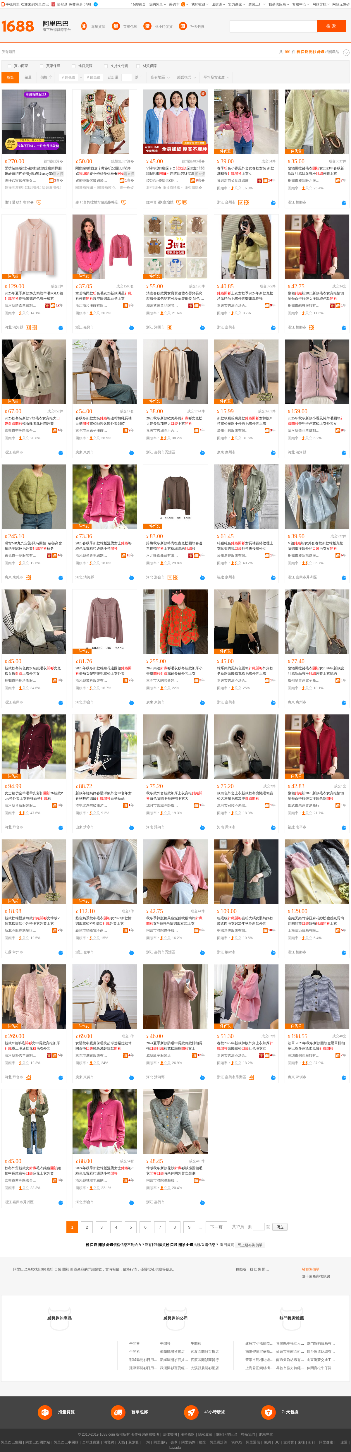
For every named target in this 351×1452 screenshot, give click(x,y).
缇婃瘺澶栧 (51, 188)
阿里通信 (253, 1442)
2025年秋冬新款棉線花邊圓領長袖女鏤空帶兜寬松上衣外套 (103, 671)
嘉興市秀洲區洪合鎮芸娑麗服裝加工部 (21, 430)
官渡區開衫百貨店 (205, 1352)
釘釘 (311, 1442)
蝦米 (202, 1442)
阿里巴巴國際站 (37, 1442)
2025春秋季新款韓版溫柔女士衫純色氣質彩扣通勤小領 (103, 546)
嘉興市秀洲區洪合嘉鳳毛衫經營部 (233, 680)
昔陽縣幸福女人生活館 (293, 1343)
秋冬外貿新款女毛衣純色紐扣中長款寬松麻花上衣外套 (33, 1170)
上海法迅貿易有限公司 (304, 930)
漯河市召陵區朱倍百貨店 (233, 805)
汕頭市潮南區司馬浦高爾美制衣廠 (302, 1352)
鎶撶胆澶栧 (14, 188)
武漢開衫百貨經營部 (176, 1368)
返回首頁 (227, 1245)
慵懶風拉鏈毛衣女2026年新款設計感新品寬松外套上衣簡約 (316, 671)
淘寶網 (109, 1442)
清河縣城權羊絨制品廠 (91, 1180)
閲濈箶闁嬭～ (86, 188)
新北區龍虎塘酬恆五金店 (21, 930)
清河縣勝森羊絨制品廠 (21, 306)
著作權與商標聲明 (145, 1434)
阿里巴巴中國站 (66, 1442)
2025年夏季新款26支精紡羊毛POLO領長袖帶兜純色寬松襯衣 (34, 296)
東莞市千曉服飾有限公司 (21, 555)
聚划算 (133, 1442)
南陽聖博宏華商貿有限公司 (266, 1352)
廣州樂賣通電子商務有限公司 (304, 680)
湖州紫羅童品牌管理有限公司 (162, 306)
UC (277, 1442)
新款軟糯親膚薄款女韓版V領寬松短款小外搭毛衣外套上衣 (244, 421)
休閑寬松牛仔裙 (319, 1368)
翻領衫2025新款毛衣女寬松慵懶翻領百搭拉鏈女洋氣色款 (316, 795)
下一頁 (216, 1227)
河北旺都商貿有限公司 (162, 555)
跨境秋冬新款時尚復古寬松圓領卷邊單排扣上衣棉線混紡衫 (174, 546)
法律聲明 (170, 1434)
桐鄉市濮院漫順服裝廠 (162, 1180)
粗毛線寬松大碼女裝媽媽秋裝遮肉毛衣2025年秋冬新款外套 (245, 920)
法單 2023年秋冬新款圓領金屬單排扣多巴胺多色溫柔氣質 (316, 1045)
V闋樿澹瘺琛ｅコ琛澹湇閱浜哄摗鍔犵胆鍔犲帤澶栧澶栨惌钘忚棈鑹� (175, 171)
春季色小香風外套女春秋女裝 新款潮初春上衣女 (245, 171)
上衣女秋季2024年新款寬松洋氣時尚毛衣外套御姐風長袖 (245, 296)
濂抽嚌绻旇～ (173, 188)
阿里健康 (326, 1442)
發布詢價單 (310, 1269)
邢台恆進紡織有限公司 (324, 1352)
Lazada (175, 1448)
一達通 (342, 1442)
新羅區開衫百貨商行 (176, 1360)
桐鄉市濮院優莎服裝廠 (162, 930)
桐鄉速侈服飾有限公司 (233, 930)
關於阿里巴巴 (226, 1434)
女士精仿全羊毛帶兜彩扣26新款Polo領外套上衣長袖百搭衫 (34, 795)
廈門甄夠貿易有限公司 (324, 1343)
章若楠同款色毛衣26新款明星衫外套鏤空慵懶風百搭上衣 (103, 296)
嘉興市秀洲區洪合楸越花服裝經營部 (162, 430)
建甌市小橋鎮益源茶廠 (263, 1343)
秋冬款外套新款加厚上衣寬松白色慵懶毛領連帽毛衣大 (174, 795)
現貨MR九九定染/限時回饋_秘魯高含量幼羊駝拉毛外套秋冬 (33, 546)
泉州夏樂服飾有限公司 (233, 555)
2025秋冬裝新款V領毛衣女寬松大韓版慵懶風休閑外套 (32, 421)
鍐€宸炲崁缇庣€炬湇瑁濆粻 (162, 181)
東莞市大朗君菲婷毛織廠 (162, 680)
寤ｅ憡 (58, 174)
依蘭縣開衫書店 (172, 1352)
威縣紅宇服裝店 (158, 1055)
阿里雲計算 (218, 1442)
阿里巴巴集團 (11, 1442)
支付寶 (288, 1442)
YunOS (236, 1442)
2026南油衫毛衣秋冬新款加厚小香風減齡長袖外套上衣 (174, 671)
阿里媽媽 (188, 1442)
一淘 (146, 1442)
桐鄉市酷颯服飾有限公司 (304, 306)
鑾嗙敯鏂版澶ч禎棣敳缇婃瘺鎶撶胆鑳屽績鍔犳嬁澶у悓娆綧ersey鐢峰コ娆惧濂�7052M (34, 171)
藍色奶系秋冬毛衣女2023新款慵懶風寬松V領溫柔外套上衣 (103, 920)
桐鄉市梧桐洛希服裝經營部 (21, 680)
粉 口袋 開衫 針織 (263, 1269)
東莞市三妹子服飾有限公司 (91, 430)
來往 (301, 1442)
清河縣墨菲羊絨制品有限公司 (304, 430)
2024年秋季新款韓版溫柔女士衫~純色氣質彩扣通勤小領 (104, 1170)
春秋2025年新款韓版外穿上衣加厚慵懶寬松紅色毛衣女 (245, 1045)
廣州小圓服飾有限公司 (233, 430)
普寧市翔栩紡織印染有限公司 (268, 1360)
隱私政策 (205, 1434)
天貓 (121, 1442)
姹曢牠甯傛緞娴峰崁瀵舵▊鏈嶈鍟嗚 (91, 181)
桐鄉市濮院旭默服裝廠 (304, 555)
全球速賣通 (91, 1442)
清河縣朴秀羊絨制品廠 (21, 1055)
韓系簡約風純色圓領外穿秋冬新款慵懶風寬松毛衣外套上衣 (245, 671)
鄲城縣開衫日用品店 (145, 1360)
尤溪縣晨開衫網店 (205, 1368)
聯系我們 (248, 1434)
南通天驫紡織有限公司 (293, 1360)
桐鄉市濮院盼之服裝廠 (304, 181)
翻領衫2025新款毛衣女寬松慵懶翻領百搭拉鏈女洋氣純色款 (316, 296)
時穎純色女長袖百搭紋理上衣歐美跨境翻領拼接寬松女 (245, 546)
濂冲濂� (153, 188)
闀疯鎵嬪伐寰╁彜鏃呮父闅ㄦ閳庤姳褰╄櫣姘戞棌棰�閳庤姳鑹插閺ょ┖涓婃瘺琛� (103, 171)
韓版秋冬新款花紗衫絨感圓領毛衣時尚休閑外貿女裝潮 (174, 1170)
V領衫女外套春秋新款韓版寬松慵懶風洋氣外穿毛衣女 (315, 546)
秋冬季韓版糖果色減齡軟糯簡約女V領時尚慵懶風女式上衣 (174, 920)
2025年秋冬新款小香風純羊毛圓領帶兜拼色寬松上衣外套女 (316, 421)
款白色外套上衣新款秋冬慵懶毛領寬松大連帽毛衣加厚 (245, 795)
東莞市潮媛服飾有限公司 (91, 1055)
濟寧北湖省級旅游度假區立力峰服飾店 (91, 805)
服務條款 (187, 1434)
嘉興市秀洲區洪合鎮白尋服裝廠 (21, 1180)
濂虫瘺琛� (193, 188)
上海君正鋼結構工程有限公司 (268, 1368)
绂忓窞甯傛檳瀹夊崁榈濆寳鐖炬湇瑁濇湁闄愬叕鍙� (21, 181)
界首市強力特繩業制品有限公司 (300, 1368)
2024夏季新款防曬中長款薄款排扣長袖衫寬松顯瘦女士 (174, 1045)
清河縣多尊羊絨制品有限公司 (91, 555)
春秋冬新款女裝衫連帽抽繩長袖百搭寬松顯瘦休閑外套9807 (103, 421)
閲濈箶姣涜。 (107, 188)
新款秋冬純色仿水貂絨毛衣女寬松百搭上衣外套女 (33, 671)
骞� (58, 180)
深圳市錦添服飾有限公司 (304, 1055)
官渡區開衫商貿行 (205, 1360)
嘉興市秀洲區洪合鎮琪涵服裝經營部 (233, 306)
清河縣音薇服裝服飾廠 (21, 805)
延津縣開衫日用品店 (145, 1368)
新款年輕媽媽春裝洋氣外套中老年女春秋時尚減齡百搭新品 (103, 795)
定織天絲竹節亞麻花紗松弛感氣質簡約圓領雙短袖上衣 (316, 920)
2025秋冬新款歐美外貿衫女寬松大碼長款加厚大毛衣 (174, 421)
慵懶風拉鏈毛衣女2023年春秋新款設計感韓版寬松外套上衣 (316, 171)
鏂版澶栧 (33, 188)
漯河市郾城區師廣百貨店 (162, 805)
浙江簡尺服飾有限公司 (91, 306)
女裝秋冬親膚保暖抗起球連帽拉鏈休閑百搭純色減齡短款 (103, 1045)
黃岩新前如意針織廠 (233, 181)
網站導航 (266, 1434)
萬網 (267, 1442)
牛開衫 (134, 1343)
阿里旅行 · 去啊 (166, 1442)
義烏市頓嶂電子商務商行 (91, 930)
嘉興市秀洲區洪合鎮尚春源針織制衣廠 (233, 1055)
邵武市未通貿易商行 (303, 805)
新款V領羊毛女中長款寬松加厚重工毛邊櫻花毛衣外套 (32, 1045)
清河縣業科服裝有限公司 (91, 680)
